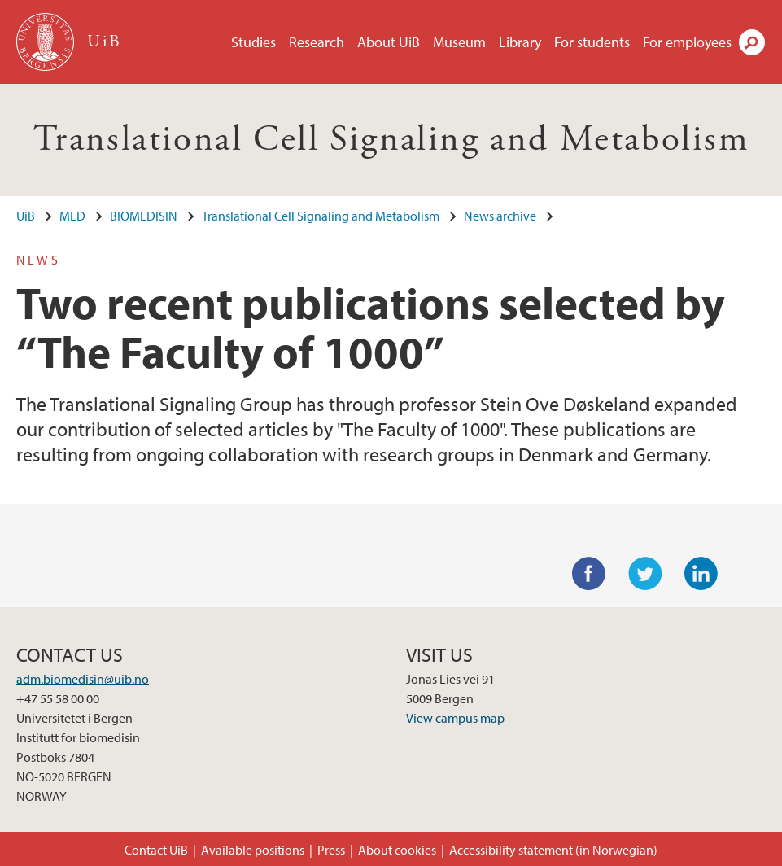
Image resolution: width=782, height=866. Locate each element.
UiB (25, 216)
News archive (500, 216)
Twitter (645, 574)
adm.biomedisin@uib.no (82, 679)
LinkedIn (701, 574)
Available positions (252, 850)
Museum (459, 42)
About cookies (397, 850)
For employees (687, 42)
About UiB (388, 42)
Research (316, 42)
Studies (253, 42)
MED (72, 216)
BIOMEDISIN (143, 216)
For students (592, 42)
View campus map (455, 718)
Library (520, 42)
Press (331, 850)
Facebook (589, 574)
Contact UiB (156, 850)
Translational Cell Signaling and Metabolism (391, 139)
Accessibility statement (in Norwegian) (553, 850)
